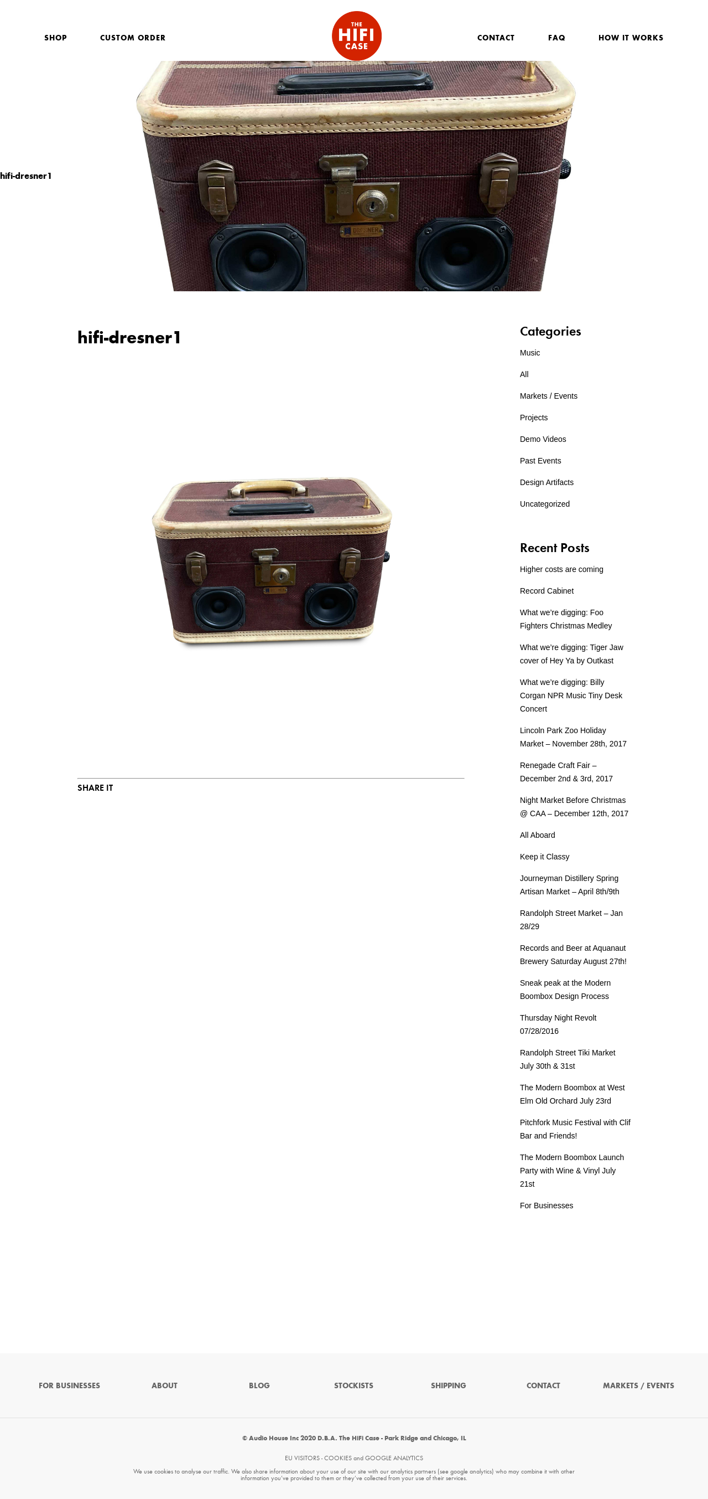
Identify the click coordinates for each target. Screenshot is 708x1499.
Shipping (448, 1385)
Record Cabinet (547, 590)
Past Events (540, 460)
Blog (259, 1385)
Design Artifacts (547, 482)
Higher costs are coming (561, 569)
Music (530, 352)
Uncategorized (545, 503)
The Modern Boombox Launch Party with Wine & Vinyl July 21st (572, 1170)
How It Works (631, 38)
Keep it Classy (544, 856)
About (165, 1385)
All (524, 374)
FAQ (556, 38)
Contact (496, 38)
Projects (534, 417)
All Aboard (537, 835)
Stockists (353, 1385)
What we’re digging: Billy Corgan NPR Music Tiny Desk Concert (571, 695)
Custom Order (133, 38)
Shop (55, 38)
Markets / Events (548, 396)
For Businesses (546, 1205)
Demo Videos (543, 439)
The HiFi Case (357, 36)
